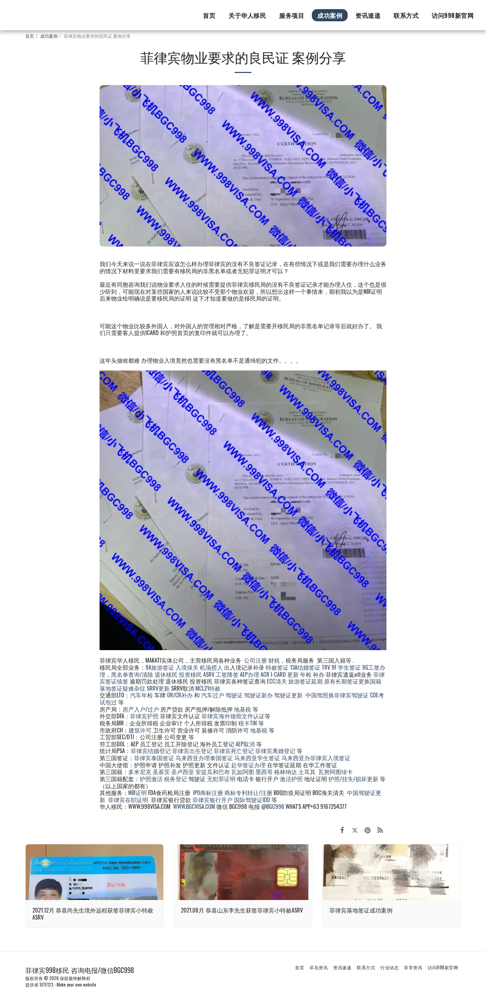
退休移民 (167, 674)
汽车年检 (141, 695)
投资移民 (190, 674)
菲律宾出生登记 (192, 750)
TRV (326, 667)
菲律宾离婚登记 (275, 750)
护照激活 (151, 778)
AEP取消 (245, 744)
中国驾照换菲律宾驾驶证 (337, 695)
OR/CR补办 (180, 695)
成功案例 (49, 35)
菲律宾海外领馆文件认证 (233, 716)
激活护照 (291, 778)
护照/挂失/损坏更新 (353, 778)
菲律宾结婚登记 (151, 750)
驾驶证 (234, 695)
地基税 (242, 709)
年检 (306, 674)
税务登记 (175, 778)
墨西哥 (264, 771)
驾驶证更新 (288, 695)
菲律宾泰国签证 (154, 757)
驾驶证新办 (258, 695)
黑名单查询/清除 (132, 674)
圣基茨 (161, 771)
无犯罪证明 (221, 778)
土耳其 (307, 771)
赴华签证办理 (248, 765)
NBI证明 (137, 792)
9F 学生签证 (346, 667)
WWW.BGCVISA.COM (194, 806)
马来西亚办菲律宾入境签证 (315, 757)
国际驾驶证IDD (252, 799)
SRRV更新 (158, 688)
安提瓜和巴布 (212, 771)
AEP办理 (249, 674)
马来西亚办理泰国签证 (204, 757)
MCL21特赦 (207, 688)
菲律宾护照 (144, 716)
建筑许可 (140, 730)
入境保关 (187, 667)
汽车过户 (212, 695)
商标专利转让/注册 (248, 792)
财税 (274, 660)
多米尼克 (139, 771)
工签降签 (227, 674)
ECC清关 (277, 681)
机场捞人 (211, 667)
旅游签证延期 (305, 681)
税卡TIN (248, 723)
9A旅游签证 (159, 667)
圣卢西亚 (182, 771)
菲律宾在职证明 (128, 799)
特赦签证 (277, 667)
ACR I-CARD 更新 (280, 674)
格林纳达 (286, 771)
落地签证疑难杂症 (122, 688)
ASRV (208, 674)
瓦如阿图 (242, 771)
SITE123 (46, 984)
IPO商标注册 (208, 792)
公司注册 (255, 660)
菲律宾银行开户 (212, 799)
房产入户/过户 (141, 709)
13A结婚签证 (305, 667)
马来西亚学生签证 (257, 757)
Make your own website (76, 984)
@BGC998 (272, 806)
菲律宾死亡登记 (234, 750)
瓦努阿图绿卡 (335, 771)
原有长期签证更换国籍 (352, 681)
